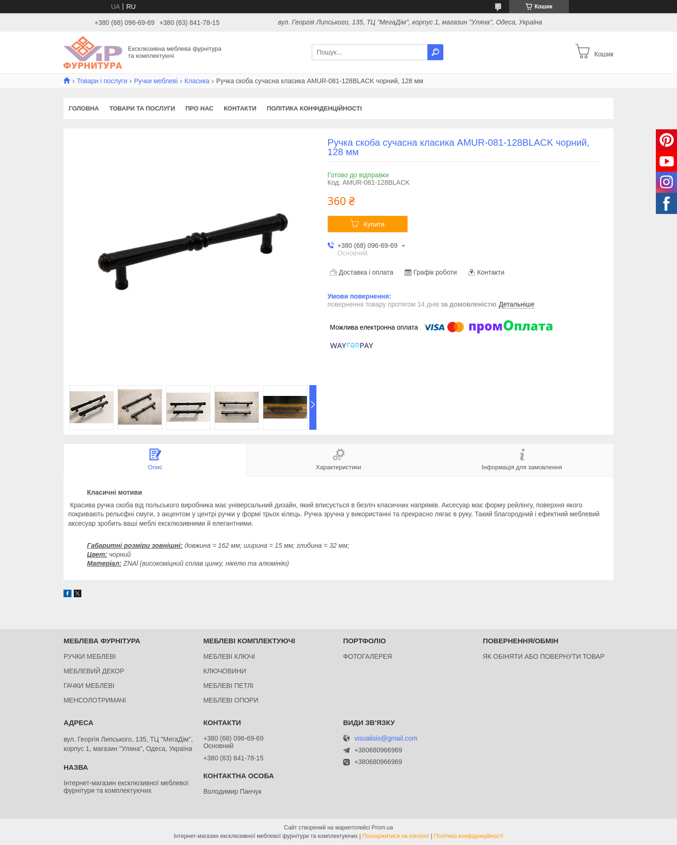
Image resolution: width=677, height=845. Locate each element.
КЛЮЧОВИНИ (224, 671)
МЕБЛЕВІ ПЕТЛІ (228, 685)
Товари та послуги (142, 108)
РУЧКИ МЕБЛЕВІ (89, 656)
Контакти (240, 108)
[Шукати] (435, 52)
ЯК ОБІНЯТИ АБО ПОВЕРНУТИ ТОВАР (544, 656)
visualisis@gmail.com (385, 738)
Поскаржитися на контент (395, 836)
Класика (196, 81)
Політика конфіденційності (314, 108)
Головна (84, 108)
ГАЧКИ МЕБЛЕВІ (88, 685)
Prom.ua (382, 827)
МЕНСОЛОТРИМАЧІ (94, 700)
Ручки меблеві (156, 81)
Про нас (199, 108)
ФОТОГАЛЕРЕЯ (367, 656)
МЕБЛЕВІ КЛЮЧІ (229, 656)
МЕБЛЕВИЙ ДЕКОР (93, 671)
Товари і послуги (102, 81)
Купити (374, 224)
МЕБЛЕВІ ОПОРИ (230, 700)
